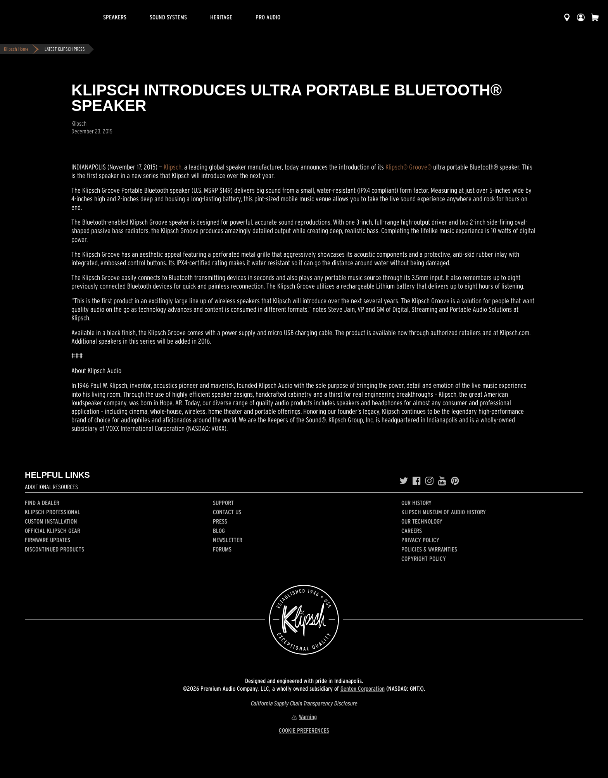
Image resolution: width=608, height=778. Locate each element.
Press (220, 521)
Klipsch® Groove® (408, 167)
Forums (222, 549)
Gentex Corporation (362, 688)
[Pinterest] (455, 481)
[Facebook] (417, 481)
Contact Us (227, 511)
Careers (411, 530)
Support (223, 502)
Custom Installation (51, 521)
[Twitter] (403, 481)
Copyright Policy (423, 558)
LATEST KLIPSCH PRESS (65, 49)
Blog (219, 530)
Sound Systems (168, 17)
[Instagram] (429, 481)
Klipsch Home (16, 49)
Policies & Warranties (429, 549)
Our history (416, 502)
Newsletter (227, 539)
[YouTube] (442, 481)
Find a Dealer (42, 502)
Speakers (114, 17)
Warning (304, 716)
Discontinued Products (54, 549)
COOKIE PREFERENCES (304, 730)
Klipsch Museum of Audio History (443, 511)
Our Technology (421, 521)
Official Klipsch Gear (52, 530)
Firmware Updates (47, 539)
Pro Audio (268, 17)
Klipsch (172, 167)
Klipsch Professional (52, 511)
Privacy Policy (420, 539)
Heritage (221, 17)
